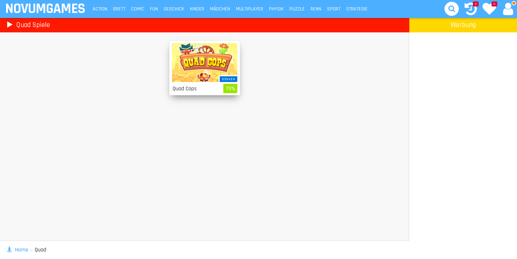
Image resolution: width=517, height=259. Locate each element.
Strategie (357, 9)
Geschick (174, 9)
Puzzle (297, 9)
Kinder (197, 9)
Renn (316, 9)
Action (100, 9)
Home (21, 250)
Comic (137, 9)
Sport (333, 9)
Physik (276, 9)
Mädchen (220, 9)
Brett (119, 9)
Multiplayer (249, 9)
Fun (154, 9)
